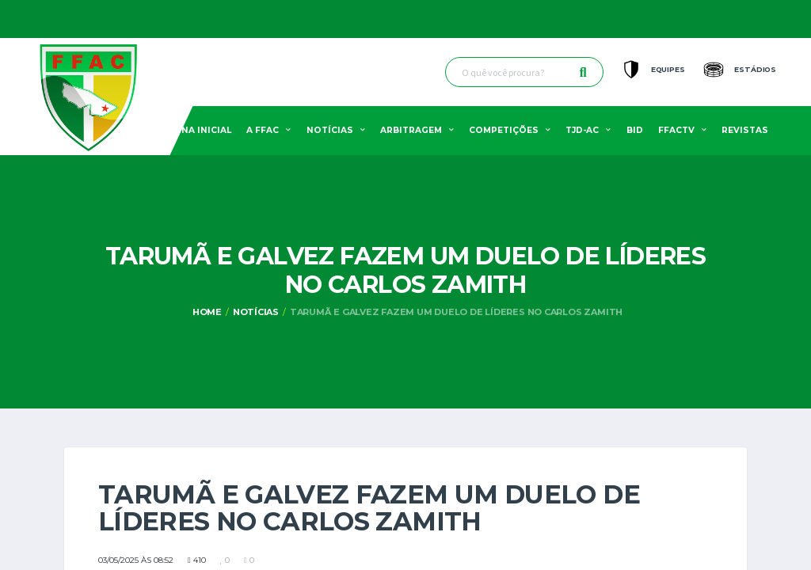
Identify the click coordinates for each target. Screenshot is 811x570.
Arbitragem (411, 130)
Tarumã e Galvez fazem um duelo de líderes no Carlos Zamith (456, 311)
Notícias (330, 130)
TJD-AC (582, 130)
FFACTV (676, 130)
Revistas (745, 130)
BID (634, 130)
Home (207, 311)
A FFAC (262, 130)
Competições (504, 130)
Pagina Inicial (194, 130)
